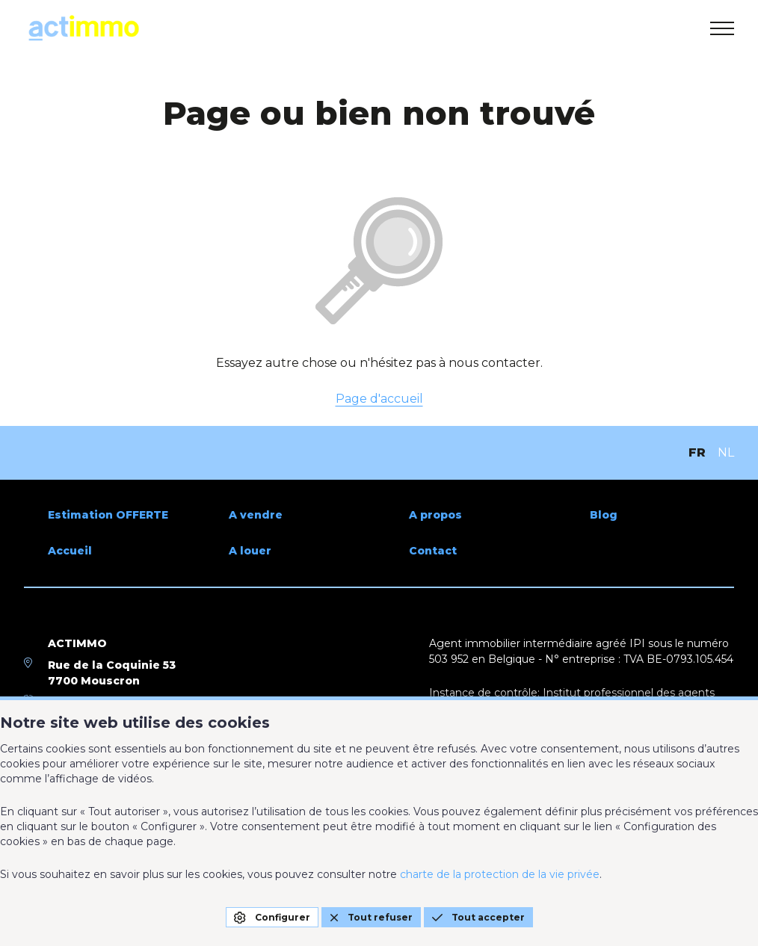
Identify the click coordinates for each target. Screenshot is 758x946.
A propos (435, 515)
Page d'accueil (379, 399)
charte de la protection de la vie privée (500, 874)
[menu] (722, 28)
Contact (433, 550)
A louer (250, 550)
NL (726, 452)
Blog (603, 515)
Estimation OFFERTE (108, 515)
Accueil (70, 550)
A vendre (256, 515)
